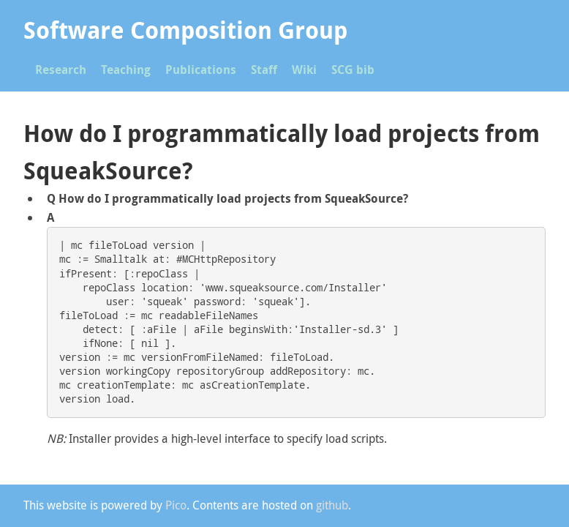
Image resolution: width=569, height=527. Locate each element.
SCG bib (352, 69)
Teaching (126, 69)
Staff (264, 69)
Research (60, 69)
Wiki (304, 69)
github (332, 505)
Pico (175, 505)
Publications (200, 69)
